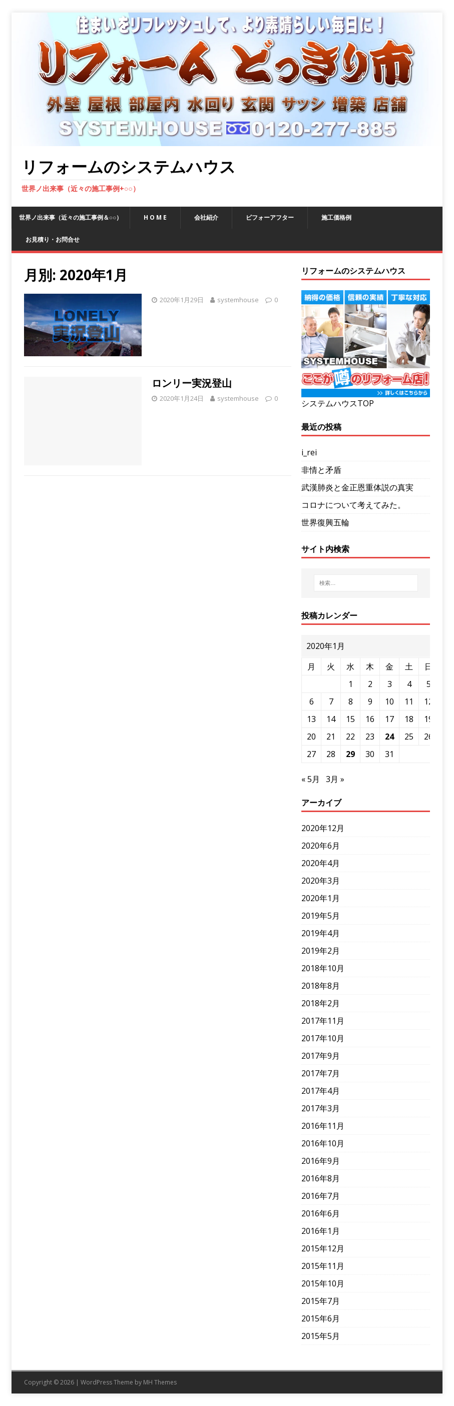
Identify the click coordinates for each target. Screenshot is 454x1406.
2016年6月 (320, 1213)
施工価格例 (336, 217)
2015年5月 (320, 1335)
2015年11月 (322, 1265)
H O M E (155, 217)
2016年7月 (320, 1195)
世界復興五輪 (325, 522)
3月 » (335, 779)
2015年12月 (322, 1248)
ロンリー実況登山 (192, 383)
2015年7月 (320, 1300)
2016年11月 (322, 1125)
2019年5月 (320, 915)
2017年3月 (320, 1108)
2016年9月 (320, 1160)
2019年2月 (320, 950)
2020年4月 (320, 863)
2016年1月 (320, 1230)
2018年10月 (322, 968)
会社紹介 (206, 217)
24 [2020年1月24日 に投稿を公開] (389, 736)
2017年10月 (322, 1038)
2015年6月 (320, 1318)
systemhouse (238, 299)
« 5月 (310, 779)
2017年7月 (320, 1073)
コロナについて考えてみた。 (353, 504)
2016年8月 (320, 1178)
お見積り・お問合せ (53, 239)
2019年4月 (320, 933)
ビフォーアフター (270, 217)
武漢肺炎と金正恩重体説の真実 (357, 487)
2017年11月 (322, 1020)
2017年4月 (320, 1090)
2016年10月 (322, 1143)
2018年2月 (320, 1003)
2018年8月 (320, 985)
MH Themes (160, 1382)
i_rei (309, 452)
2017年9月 (320, 1055)
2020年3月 (320, 880)
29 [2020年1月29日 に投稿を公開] (350, 754)
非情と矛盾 (321, 469)
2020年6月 (320, 845)
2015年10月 (322, 1283)
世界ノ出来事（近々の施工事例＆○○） (71, 217)
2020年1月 (320, 898)
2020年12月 (322, 828)
